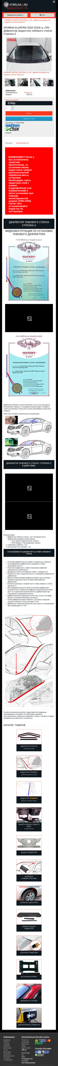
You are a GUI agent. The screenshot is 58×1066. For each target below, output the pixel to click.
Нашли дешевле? (12, 100)
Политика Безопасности (9, 1055)
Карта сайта (26, 1048)
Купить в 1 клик (29, 119)
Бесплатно (8, 1048)
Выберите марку (15, 15)
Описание (9, 143)
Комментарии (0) (22, 143)
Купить (29, 113)
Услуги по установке (25, 1041)
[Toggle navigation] (54, 1)
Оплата (6, 1042)
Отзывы (7, 1044)
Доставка (7, 1052)
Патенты (7, 1046)
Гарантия (7, 1040)
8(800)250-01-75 (17, 8)
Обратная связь (25, 1045)
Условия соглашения (8, 1059)
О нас (6, 1050)
